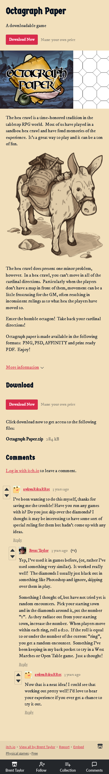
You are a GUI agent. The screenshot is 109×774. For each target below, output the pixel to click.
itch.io (10, 747)
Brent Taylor (39, 550)
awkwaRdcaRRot (36, 489)
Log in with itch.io (22, 471)
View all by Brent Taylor (37, 747)
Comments (94, 767)
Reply (17, 540)
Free (34, 753)
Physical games (17, 753)
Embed (78, 747)
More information (25, 367)
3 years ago (61, 489)
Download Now (22, 39)
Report (64, 747)
